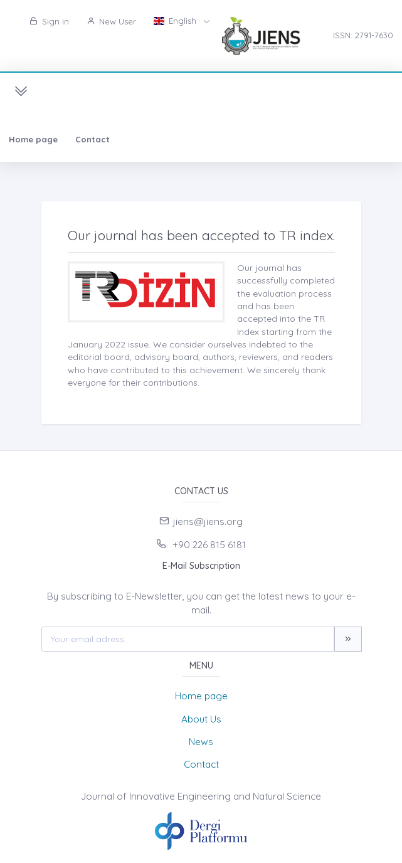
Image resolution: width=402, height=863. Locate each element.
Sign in (49, 21)
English (176, 21)
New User (111, 21)
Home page (33, 139)
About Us (201, 719)
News (201, 742)
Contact (92, 139)
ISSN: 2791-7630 (363, 35)
